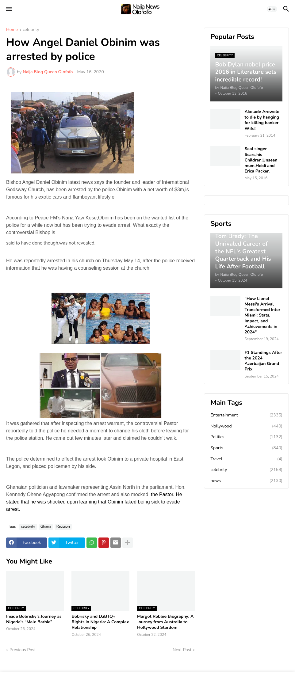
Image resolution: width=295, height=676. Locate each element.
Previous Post (23, 650)
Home (12, 30)
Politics (246, 437)
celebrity (31, 30)
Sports (246, 448)
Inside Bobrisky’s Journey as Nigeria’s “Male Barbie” (34, 619)
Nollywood (246, 426)
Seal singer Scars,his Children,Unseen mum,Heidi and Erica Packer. (260, 160)
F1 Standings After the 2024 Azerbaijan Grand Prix (263, 361)
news (246, 481)
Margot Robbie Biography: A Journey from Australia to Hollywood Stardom (165, 622)
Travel (246, 459)
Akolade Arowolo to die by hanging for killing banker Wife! (261, 120)
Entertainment (246, 415)
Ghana (45, 526)
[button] (8, 9)
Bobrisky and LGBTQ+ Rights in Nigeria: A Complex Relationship (100, 622)
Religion (63, 526)
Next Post (182, 650)
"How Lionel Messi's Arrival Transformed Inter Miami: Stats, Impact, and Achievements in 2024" (262, 315)
